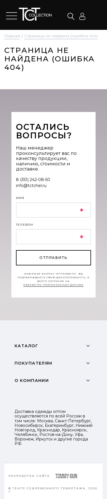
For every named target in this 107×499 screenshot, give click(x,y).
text (35, 14)
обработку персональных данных (53, 284)
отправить (53, 257)
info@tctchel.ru (31, 185)
